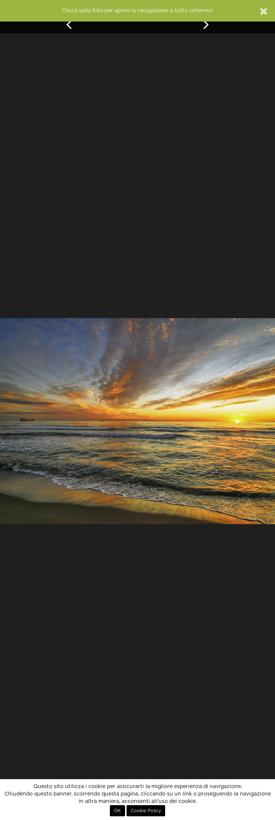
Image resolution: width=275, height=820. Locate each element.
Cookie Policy (146, 810)
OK (117, 810)
